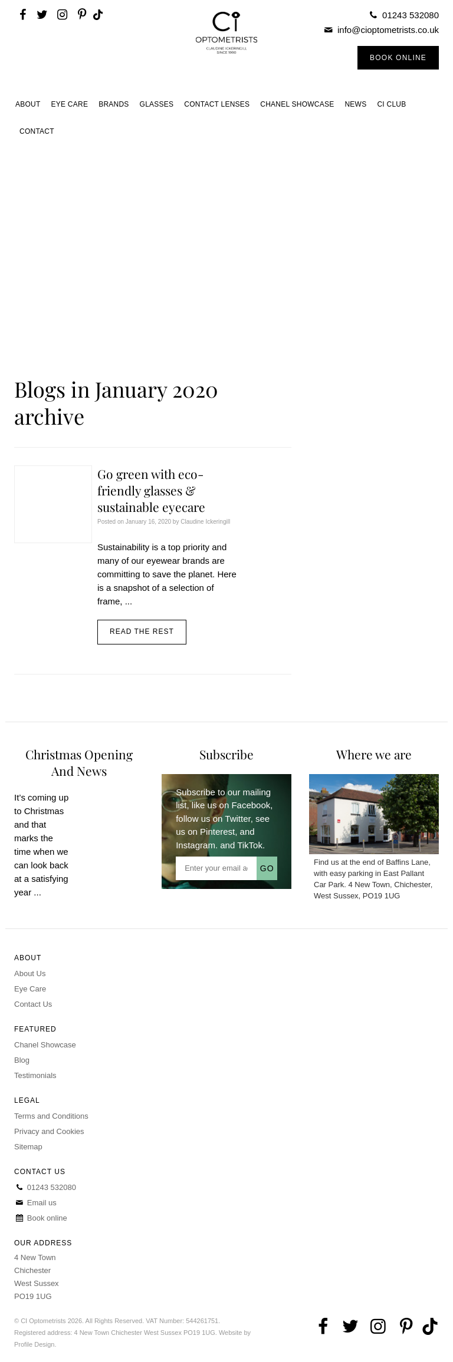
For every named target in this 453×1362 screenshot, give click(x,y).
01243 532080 (410, 15)
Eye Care (69, 104)
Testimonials (35, 1075)
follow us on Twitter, (214, 819)
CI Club (391, 104)
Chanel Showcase (297, 104)
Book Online (398, 58)
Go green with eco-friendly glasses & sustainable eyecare (151, 490)
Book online (40, 1218)
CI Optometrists (226, 46)
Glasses (157, 104)
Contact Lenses (217, 104)
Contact (36, 131)
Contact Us (33, 1004)
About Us (29, 973)
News (355, 104)
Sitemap (28, 1146)
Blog (21, 1060)
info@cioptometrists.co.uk (388, 30)
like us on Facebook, (232, 805)
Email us (35, 1202)
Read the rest (142, 631)
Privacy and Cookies (49, 1131)
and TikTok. (242, 845)
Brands (114, 104)
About (28, 104)
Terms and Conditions (51, 1116)
